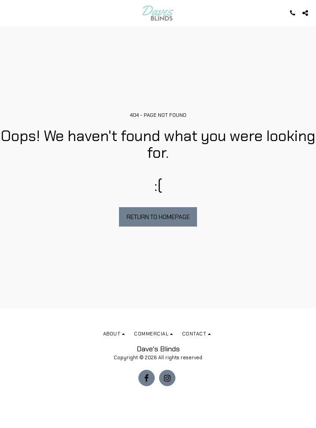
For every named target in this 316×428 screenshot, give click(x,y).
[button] (9, 13)
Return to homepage (158, 217)
